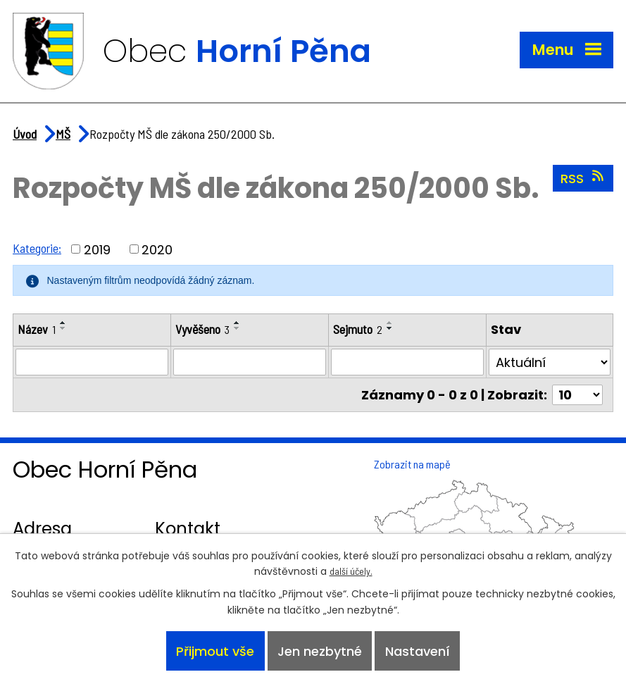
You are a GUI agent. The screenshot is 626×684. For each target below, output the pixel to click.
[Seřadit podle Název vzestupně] (63, 322)
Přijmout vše (215, 651)
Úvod (25, 134)
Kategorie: (37, 248)
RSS (583, 178)
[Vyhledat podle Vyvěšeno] (249, 362)
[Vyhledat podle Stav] (550, 362)
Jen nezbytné (319, 651)
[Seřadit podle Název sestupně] (63, 328)
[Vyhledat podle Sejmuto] (407, 362)
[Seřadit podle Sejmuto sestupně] (390, 328)
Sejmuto (357, 329)
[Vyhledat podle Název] (91, 362)
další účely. (351, 571)
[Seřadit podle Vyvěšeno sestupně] (237, 328)
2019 (97, 249)
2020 (157, 249)
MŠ (63, 134)
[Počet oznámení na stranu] (577, 395)
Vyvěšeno (202, 329)
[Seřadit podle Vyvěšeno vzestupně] (237, 322)
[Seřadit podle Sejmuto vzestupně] (390, 322)
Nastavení (417, 651)
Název (37, 329)
